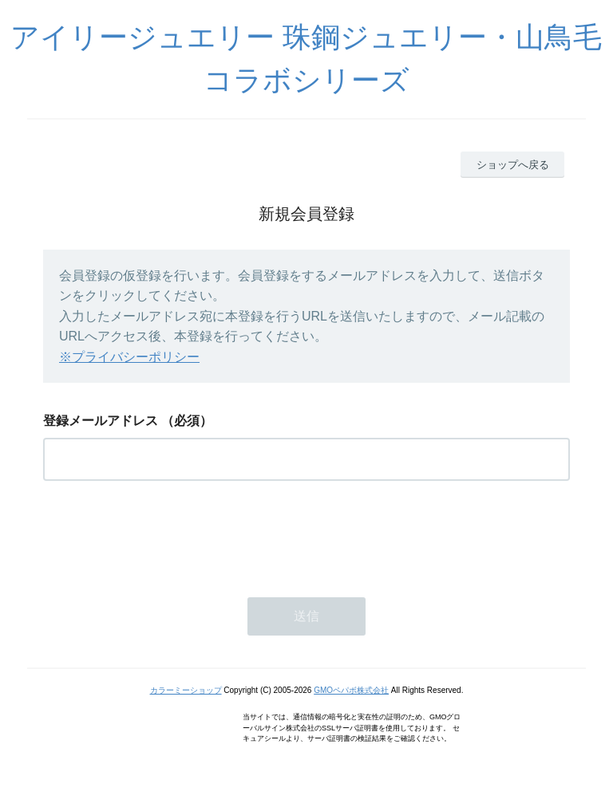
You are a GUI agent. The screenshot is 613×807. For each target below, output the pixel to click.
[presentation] (164, 534)
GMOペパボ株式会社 (351, 690)
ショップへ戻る (513, 165)
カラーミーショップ (186, 690)
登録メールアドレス (100, 420)
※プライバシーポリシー (129, 357)
